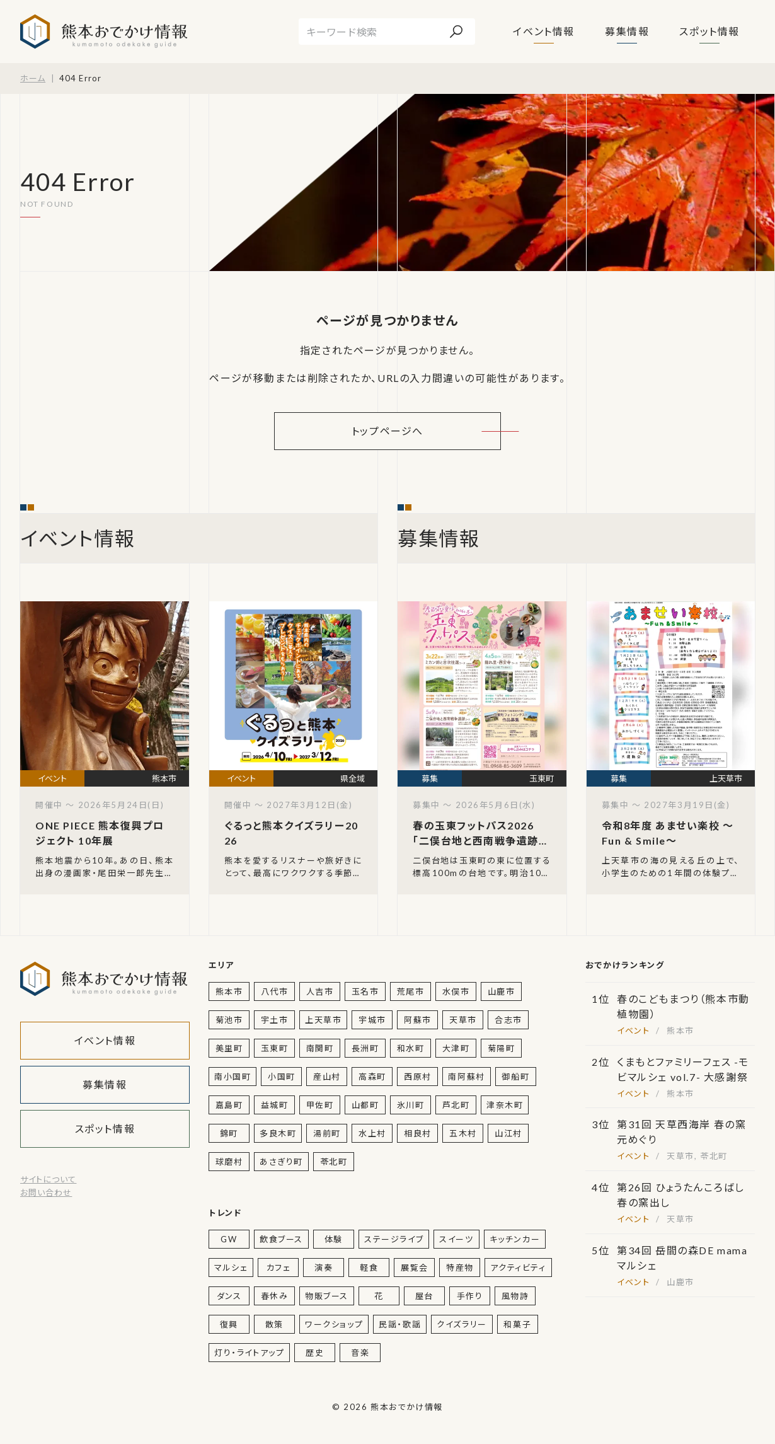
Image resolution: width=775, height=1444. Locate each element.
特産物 (460, 1267)
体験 (333, 1239)
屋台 (424, 1296)
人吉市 (320, 991)
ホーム (32, 78)
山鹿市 (501, 991)
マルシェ (231, 1267)
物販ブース (326, 1296)
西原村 (418, 1076)
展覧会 (414, 1267)
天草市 (463, 1020)
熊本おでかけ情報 (103, 31)
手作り (470, 1296)
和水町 (411, 1048)
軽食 (369, 1267)
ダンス (229, 1296)
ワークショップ (334, 1324)
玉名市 (365, 991)
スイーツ (456, 1239)
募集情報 (627, 31)
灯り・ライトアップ (249, 1353)
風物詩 (515, 1296)
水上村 (372, 1133)
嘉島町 (229, 1105)
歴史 (315, 1353)
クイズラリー (462, 1324)
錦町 (229, 1133)
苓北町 (334, 1162)
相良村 (418, 1133)
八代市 (275, 991)
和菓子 (517, 1324)
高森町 (372, 1076)
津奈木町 (504, 1105)
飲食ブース (281, 1239)
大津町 (456, 1048)
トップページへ (387, 431)
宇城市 (372, 1020)
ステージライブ (393, 1239)
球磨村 (229, 1162)
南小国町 (232, 1076)
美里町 (229, 1048)
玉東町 (275, 1048)
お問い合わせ (46, 1192)
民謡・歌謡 (400, 1324)
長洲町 (365, 1048)
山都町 (365, 1105)
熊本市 (229, 991)
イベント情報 (544, 31)
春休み (275, 1296)
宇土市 (275, 1020)
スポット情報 (709, 31)
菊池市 (229, 1020)
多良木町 (278, 1133)
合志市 (508, 1020)
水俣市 (456, 991)
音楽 (360, 1353)
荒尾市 (411, 991)
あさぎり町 (281, 1162)
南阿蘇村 (466, 1076)
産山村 (327, 1076)
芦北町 (456, 1105)
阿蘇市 (418, 1020)
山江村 (508, 1133)
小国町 (282, 1076)
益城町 (275, 1105)
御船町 (515, 1076)
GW (229, 1239)
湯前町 (327, 1133)
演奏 (323, 1267)
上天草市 (323, 1020)
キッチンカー (515, 1239)
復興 (229, 1324)
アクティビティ (518, 1267)
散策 (274, 1324)
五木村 (463, 1133)
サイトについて (48, 1179)
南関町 (320, 1048)
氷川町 (411, 1105)
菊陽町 (501, 1048)
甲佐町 (320, 1105)
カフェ (279, 1267)
